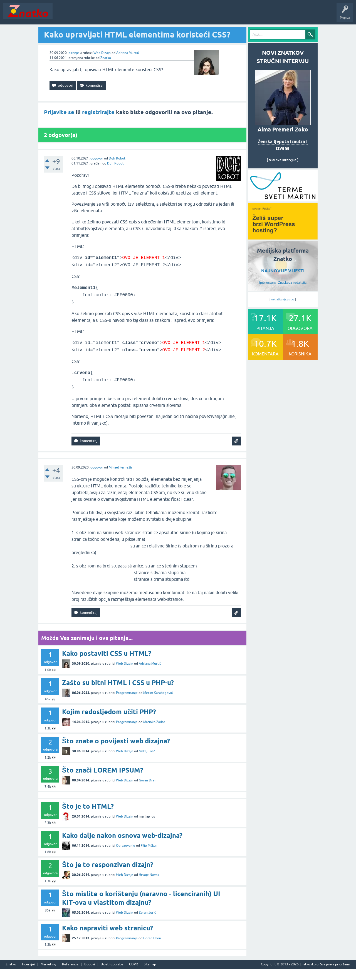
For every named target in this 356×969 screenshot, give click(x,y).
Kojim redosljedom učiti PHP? (109, 712)
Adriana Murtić (127, 53)
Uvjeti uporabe (112, 964)
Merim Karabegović (158, 693)
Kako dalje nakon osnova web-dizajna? (122, 835)
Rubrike (109, 15)
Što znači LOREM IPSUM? (102, 770)
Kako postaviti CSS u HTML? (106, 653)
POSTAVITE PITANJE (137, 15)
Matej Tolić (147, 751)
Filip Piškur (149, 846)
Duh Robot (117, 158)
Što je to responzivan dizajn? (107, 865)
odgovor (96, 158)
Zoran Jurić (147, 913)
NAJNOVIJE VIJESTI (283, 270)
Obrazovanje (125, 846)
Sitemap (150, 964)
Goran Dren (148, 780)
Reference (70, 964)
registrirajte (98, 112)
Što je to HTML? (88, 806)
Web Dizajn (102, 53)
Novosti (62, 15)
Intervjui (28, 964)
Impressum (267, 283)
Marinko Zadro (154, 722)
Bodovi (89, 964)
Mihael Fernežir (120, 467)
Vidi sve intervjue (282, 160)
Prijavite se (59, 112)
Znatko (105, 58)
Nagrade (196, 15)
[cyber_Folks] (283, 199)
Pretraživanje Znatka (283, 299)
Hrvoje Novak (149, 875)
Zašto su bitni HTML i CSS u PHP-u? (118, 683)
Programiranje (127, 693)
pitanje (73, 53)
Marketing (48, 964)
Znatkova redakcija (292, 283)
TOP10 (179, 15)
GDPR (133, 964)
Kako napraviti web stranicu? (107, 928)
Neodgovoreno (86, 15)
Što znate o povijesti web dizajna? (116, 741)
